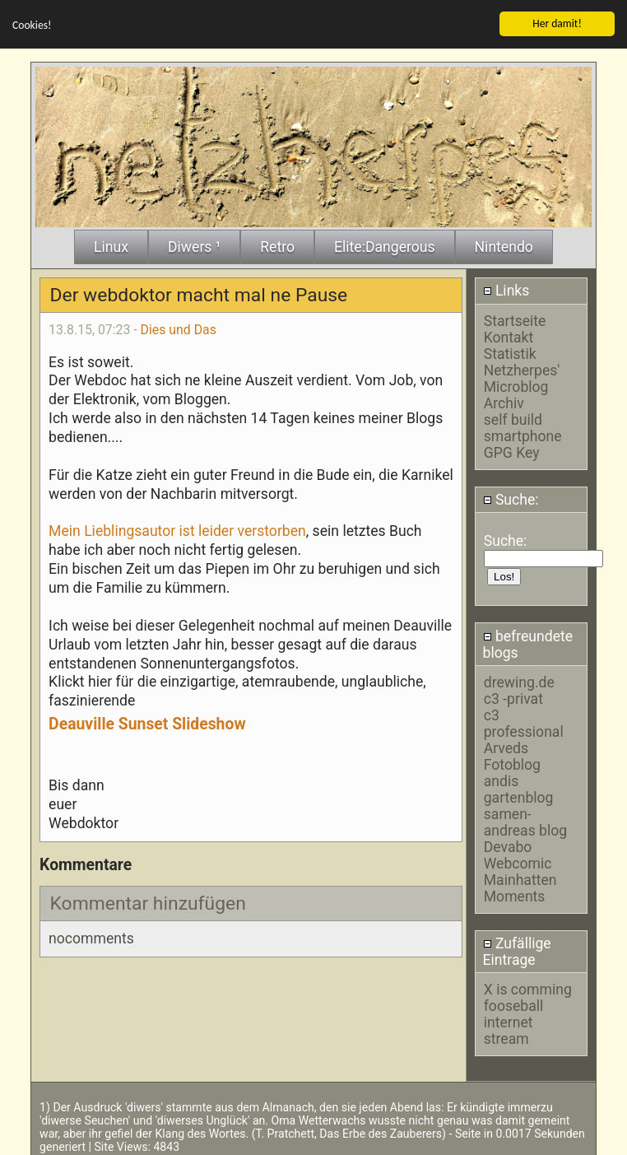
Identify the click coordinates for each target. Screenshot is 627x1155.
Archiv (504, 402)
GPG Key (512, 451)
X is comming (528, 988)
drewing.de (519, 681)
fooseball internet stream (514, 1021)
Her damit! (557, 22)
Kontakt (509, 336)
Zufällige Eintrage (517, 950)
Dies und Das (178, 328)
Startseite (515, 319)
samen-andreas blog (525, 820)
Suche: (511, 498)
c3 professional (524, 722)
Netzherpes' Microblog (522, 377)
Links (506, 289)
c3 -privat (513, 697)
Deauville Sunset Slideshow (147, 722)
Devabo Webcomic (518, 853)
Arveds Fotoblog (512, 754)
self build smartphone (523, 426)
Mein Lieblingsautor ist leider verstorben (177, 529)
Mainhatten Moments (520, 886)
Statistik (510, 352)
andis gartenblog (519, 787)
